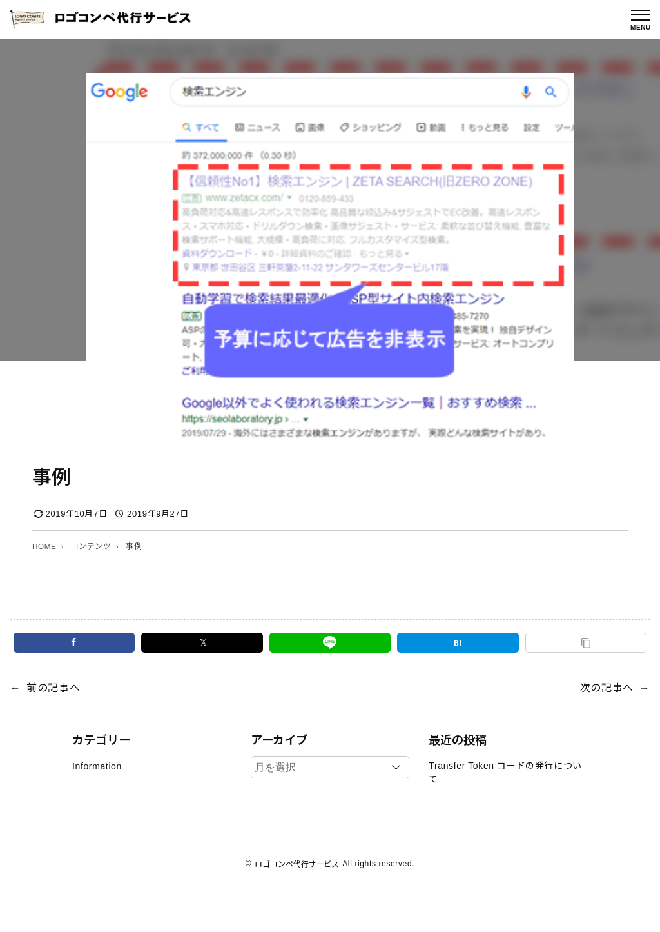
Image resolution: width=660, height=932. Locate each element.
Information (97, 766)
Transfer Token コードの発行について (505, 772)
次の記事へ (607, 687)
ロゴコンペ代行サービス (297, 863)
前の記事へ (53, 687)
